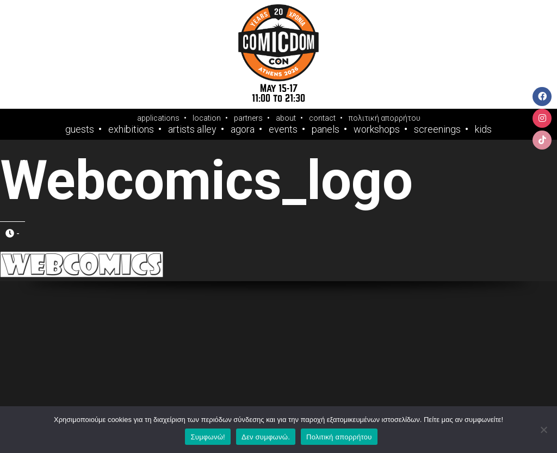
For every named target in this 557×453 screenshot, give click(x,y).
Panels (325, 129)
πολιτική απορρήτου (384, 118)
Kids (483, 129)
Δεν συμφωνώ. (266, 437)
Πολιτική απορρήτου (339, 437)
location (207, 118)
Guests (79, 129)
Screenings (437, 129)
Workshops (377, 129)
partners (248, 118)
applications (158, 118)
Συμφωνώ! (207, 437)
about (286, 118)
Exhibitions (131, 129)
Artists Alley (192, 129)
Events (283, 129)
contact (322, 118)
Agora (243, 129)
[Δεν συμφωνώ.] (543, 429)
